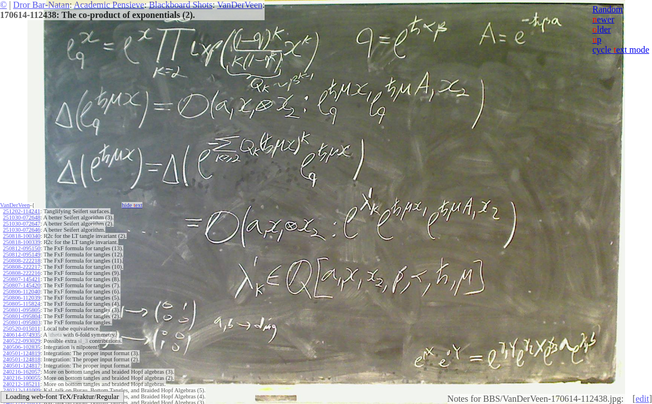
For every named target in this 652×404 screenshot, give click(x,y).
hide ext (132, 205)
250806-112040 (21, 291)
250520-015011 (21, 328)
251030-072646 (21, 230)
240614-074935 (21, 335)
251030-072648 (21, 217)
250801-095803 (21, 322)
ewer (603, 19)
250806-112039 (21, 298)
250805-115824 (21, 304)
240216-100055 (21, 378)
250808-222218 (21, 261)
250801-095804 (21, 316)
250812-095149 (21, 254)
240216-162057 (21, 372)
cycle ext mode (621, 49)
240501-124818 (21, 359)
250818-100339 (21, 242)
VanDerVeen (239, 5)
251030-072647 (21, 224)
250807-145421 (21, 279)
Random (608, 9)
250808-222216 (21, 273)
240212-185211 (21, 384)
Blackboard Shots (180, 5)
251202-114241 (21, 211)
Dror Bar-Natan (41, 5)
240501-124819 (21, 353)
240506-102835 (21, 347)
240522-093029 (21, 341)
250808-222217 (21, 267)
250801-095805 (21, 310)
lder (602, 29)
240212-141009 (21, 390)
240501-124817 (21, 365)
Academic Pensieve (108, 5)
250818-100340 (21, 236)
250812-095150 (21, 248)
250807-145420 (21, 285)
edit (642, 398)
